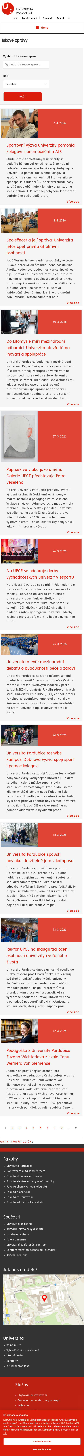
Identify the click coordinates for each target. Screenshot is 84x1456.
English (61, 18)
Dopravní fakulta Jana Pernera (25, 1171)
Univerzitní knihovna (19, 1223)
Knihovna (23, 1405)
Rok (5, 76)
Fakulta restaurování (19, 1197)
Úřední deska (14, 1355)
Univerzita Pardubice (19, 1165)
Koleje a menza (16, 1239)
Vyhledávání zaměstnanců (22, 1350)
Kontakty (12, 1360)
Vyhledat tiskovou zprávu (20, 56)
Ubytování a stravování (32, 1395)
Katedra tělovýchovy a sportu (25, 1229)
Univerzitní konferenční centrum (26, 1244)
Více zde (73, 201)
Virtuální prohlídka (18, 1366)
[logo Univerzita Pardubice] (17, 8)
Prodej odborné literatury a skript (38, 1400)
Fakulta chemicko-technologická (26, 1186)
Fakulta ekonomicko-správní (24, 1176)
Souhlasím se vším (42, 1441)
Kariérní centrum (16, 1255)
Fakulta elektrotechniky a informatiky (30, 1181)
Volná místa (13, 1345)
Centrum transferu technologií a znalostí (31, 1250)
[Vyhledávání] (69, 18)
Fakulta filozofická (18, 1192)
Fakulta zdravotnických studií (24, 1202)
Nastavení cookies (42, 1449)
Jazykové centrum (17, 1234)
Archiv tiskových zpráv (15, 1141)
